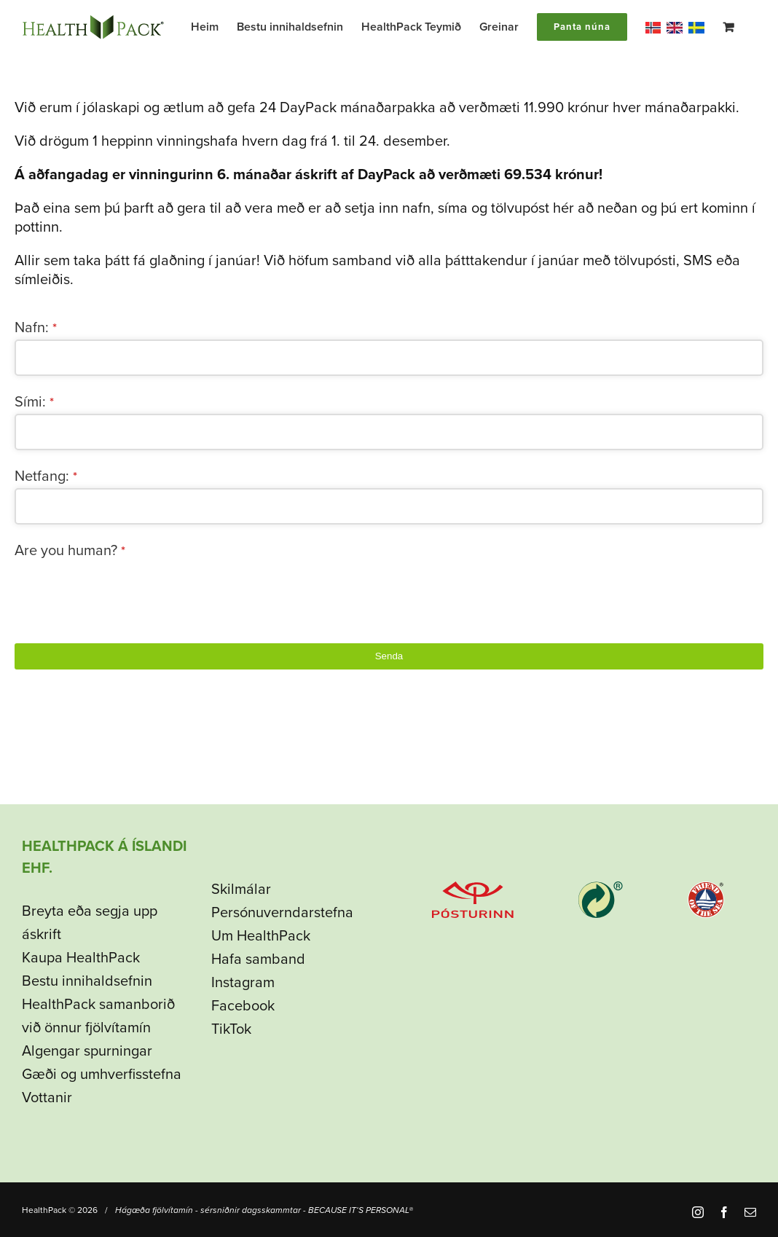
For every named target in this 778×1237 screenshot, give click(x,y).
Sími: (34, 402)
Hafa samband (258, 959)
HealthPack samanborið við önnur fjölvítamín (98, 1016)
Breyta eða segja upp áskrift (89, 923)
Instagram (243, 982)
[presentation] (125, 590)
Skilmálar (241, 889)
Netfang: (46, 476)
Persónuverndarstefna (282, 913)
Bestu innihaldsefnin (87, 981)
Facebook (243, 1006)
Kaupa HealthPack (81, 958)
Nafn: (36, 328)
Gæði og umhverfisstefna (101, 1074)
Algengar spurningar (87, 1051)
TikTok (231, 1029)
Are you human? (70, 550)
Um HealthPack (260, 936)
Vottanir (47, 1098)
